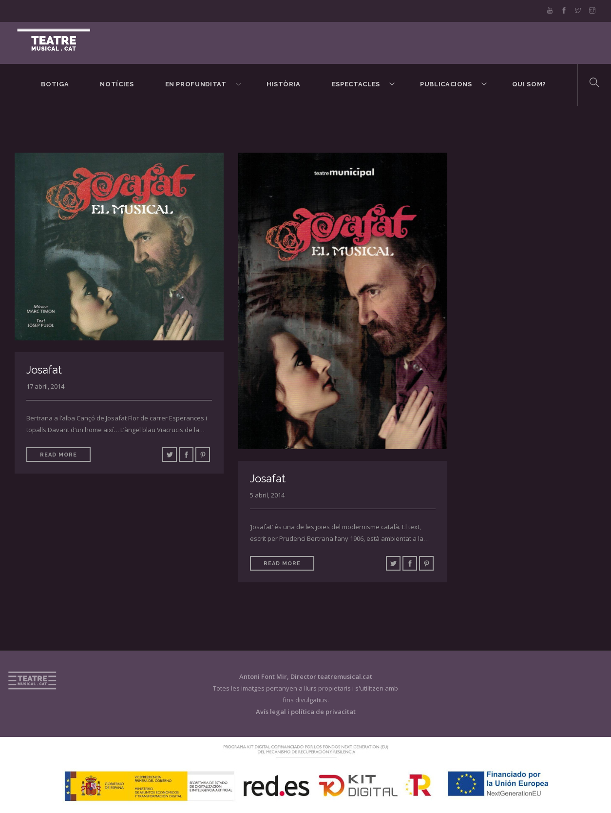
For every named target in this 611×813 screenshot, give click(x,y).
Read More (58, 455)
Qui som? (529, 84)
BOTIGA (55, 84)
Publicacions (446, 84)
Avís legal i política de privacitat (306, 711)
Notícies (117, 84)
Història (284, 84)
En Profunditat (196, 84)
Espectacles (356, 84)
